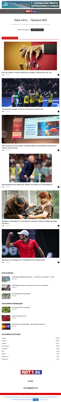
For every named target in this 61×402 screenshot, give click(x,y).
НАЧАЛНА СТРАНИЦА (37, 29)
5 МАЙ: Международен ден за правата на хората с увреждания (30, 285)
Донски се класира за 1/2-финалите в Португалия (23, 260)
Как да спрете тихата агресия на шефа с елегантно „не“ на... (27, 72)
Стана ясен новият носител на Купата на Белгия (22, 109)
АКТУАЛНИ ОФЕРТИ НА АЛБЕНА (21, 293)
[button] (3, 11)
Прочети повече (44, 399)
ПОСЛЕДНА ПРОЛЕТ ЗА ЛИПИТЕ (21, 307)
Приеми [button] (36, 399)
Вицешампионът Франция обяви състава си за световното (27, 184)
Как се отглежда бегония (19, 316)
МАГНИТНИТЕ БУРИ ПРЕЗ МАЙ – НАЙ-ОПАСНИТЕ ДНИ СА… (28, 324)
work (3, 74)
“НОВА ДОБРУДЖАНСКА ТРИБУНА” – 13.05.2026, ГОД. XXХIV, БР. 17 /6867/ (33, 277)
